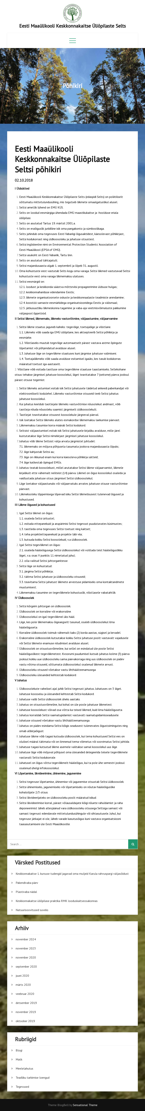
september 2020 (26, 966)
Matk (19, 1059)
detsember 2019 (26, 1003)
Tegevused (22, 1086)
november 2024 (26, 939)
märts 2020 (23, 985)
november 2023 (26, 948)
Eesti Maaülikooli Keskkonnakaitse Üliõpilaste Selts (72, 26)
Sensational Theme (85, 1105)
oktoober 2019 (25, 1021)
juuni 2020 (22, 975)
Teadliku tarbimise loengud (32, 1077)
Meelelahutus (24, 1068)
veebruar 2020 (25, 994)
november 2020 (26, 957)
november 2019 (26, 1012)
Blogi (19, 1050)
